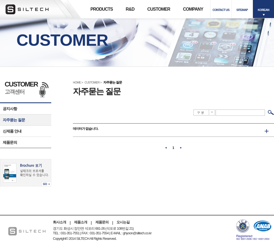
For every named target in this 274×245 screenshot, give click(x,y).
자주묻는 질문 (14, 120)
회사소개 (59, 222)
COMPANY (193, 9)
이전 (166, 148)
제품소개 (80, 222)
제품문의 (10, 142)
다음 (181, 148)
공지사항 (10, 108)
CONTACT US (221, 9)
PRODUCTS (101, 9)
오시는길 (123, 222)
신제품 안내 (12, 131)
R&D (130, 9)
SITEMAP (242, 9)
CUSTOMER (158, 9)
